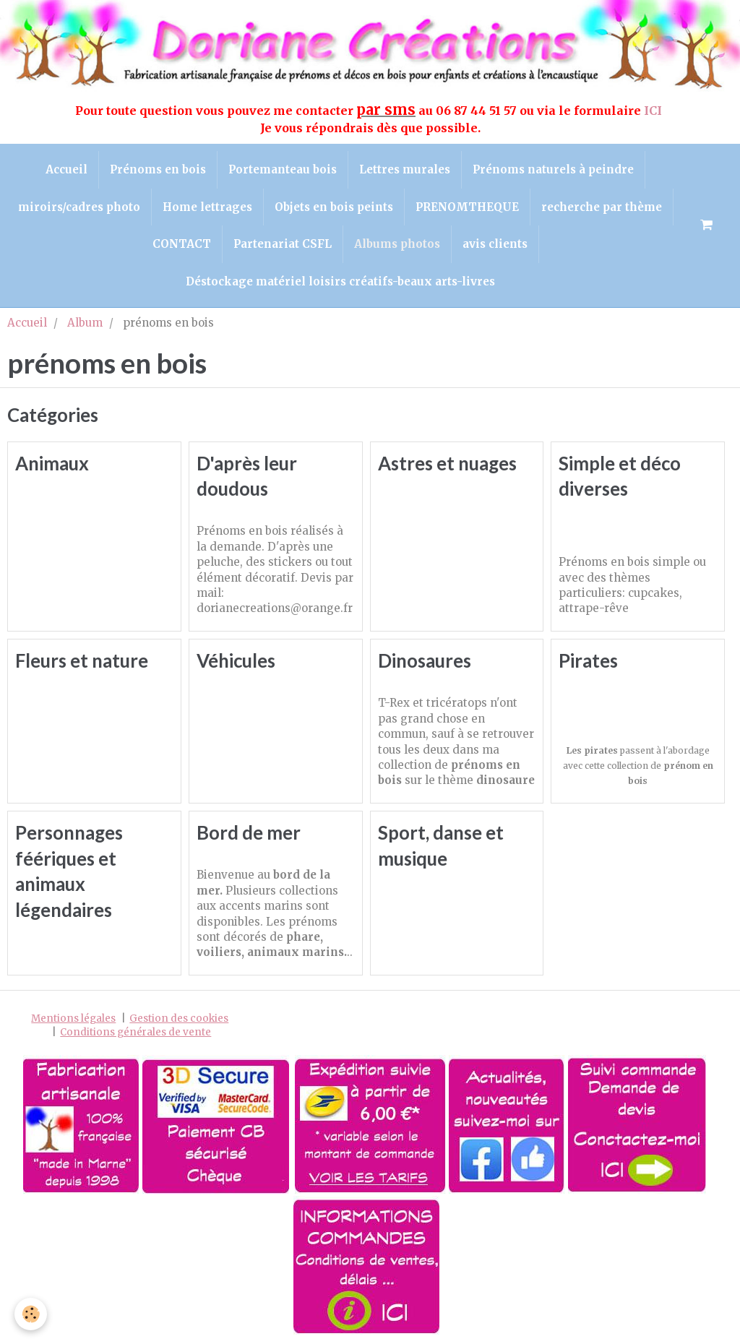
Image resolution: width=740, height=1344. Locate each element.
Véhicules (236, 661)
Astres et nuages (447, 463)
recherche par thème (601, 207)
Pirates (588, 661)
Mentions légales (73, 1018)
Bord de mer (249, 833)
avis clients (495, 244)
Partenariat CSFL (282, 244)
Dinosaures (424, 661)
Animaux (52, 463)
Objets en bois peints (334, 207)
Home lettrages (207, 207)
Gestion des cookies (178, 1018)
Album (85, 322)
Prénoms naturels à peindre (553, 169)
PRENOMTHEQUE (467, 207)
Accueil (66, 169)
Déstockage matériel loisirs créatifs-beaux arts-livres (340, 281)
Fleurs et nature (81, 661)
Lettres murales (404, 169)
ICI (654, 110)
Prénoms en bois (158, 169)
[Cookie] (30, 1314)
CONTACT (181, 244)
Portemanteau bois (282, 169)
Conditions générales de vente (135, 1032)
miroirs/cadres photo (79, 207)
